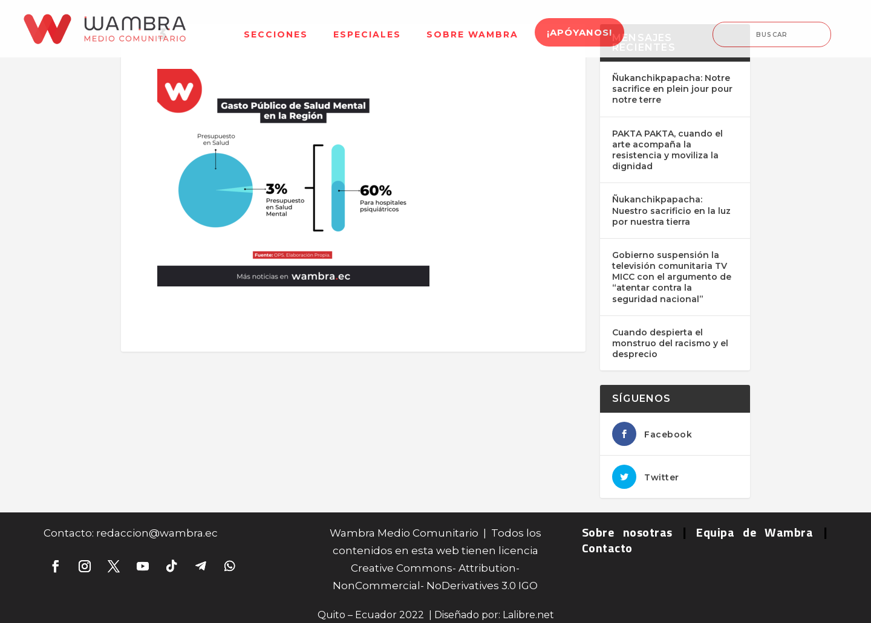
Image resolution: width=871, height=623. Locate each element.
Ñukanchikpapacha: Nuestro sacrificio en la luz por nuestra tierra (671, 210)
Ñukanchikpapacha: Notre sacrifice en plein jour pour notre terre (672, 89)
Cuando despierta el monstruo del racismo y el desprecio (670, 343)
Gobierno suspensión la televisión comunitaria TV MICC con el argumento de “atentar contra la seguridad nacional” (671, 277)
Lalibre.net (528, 615)
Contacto (607, 547)
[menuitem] (276, 27)
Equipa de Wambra (754, 532)
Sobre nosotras (627, 532)
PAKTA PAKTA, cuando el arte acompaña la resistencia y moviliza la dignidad (667, 150)
